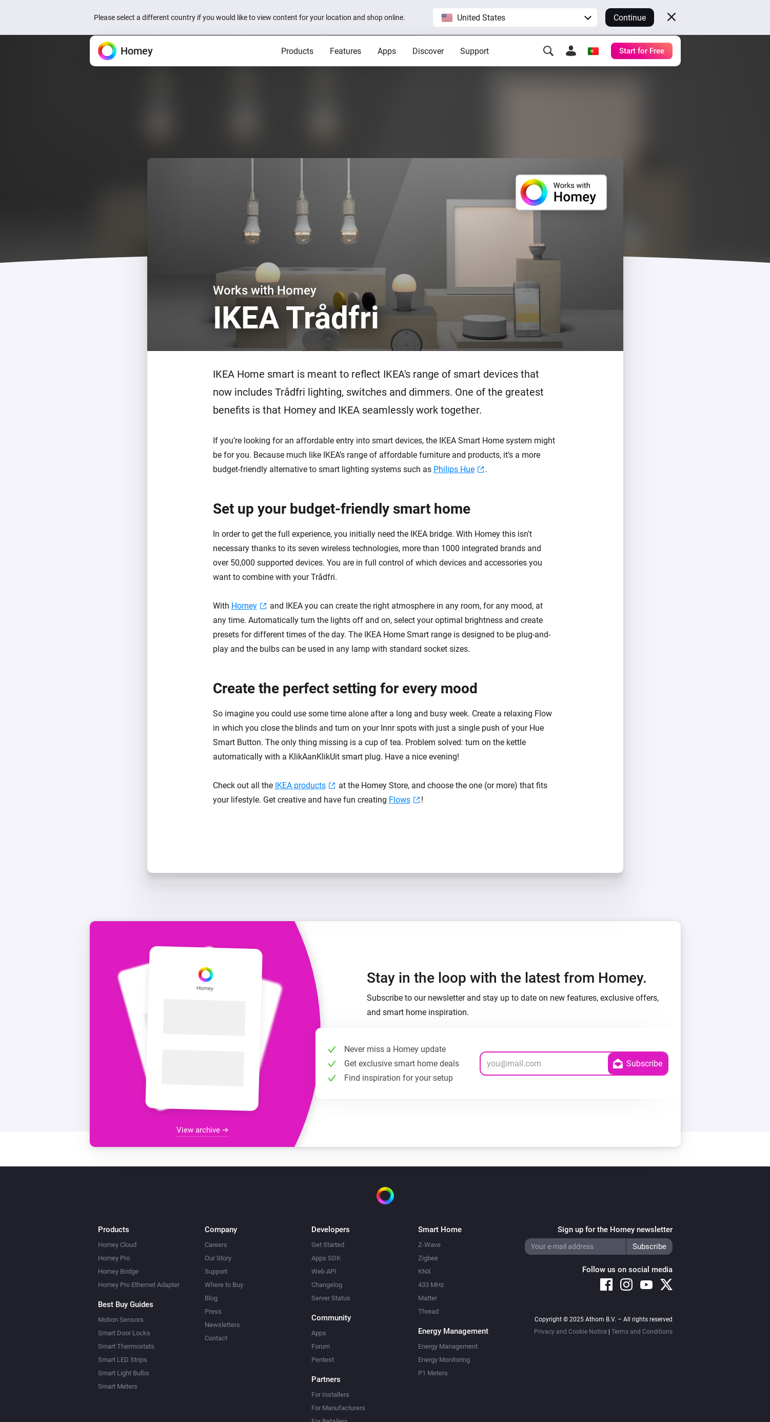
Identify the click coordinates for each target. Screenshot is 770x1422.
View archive (202, 1130)
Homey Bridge (118, 1271)
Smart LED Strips (122, 1359)
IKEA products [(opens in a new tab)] (300, 785)
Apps (387, 67)
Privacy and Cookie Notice (570, 1331)
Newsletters (222, 1325)
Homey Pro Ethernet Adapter (139, 1285)
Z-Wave (429, 1245)
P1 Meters (433, 1373)
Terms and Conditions (642, 1331)
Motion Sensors (121, 1319)
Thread (428, 1311)
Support (474, 67)
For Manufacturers (338, 1408)
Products (297, 67)
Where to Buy (224, 1285)
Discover (428, 67)
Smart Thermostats (126, 1346)
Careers (216, 1245)
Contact (216, 1338)
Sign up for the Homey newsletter (615, 1229)
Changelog (326, 1285)
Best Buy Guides (125, 1304)
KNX (424, 1271)
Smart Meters (117, 1386)
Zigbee (428, 1258)
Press (213, 1311)
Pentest (322, 1359)
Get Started (327, 1245)
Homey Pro (114, 1258)
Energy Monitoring (444, 1359)
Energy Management (448, 1346)
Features (345, 67)
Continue (630, 18)
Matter (427, 1298)
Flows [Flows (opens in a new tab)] (399, 800)
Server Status (330, 1298)
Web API (324, 1271)
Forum (320, 1346)
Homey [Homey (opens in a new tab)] (244, 606)
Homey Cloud (117, 1245)
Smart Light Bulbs (123, 1373)
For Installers (330, 1394)
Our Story (218, 1258)
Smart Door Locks (124, 1333)
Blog (211, 1298)
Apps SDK (326, 1258)
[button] (515, 17)
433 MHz (431, 1285)
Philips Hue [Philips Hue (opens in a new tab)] (454, 469)
